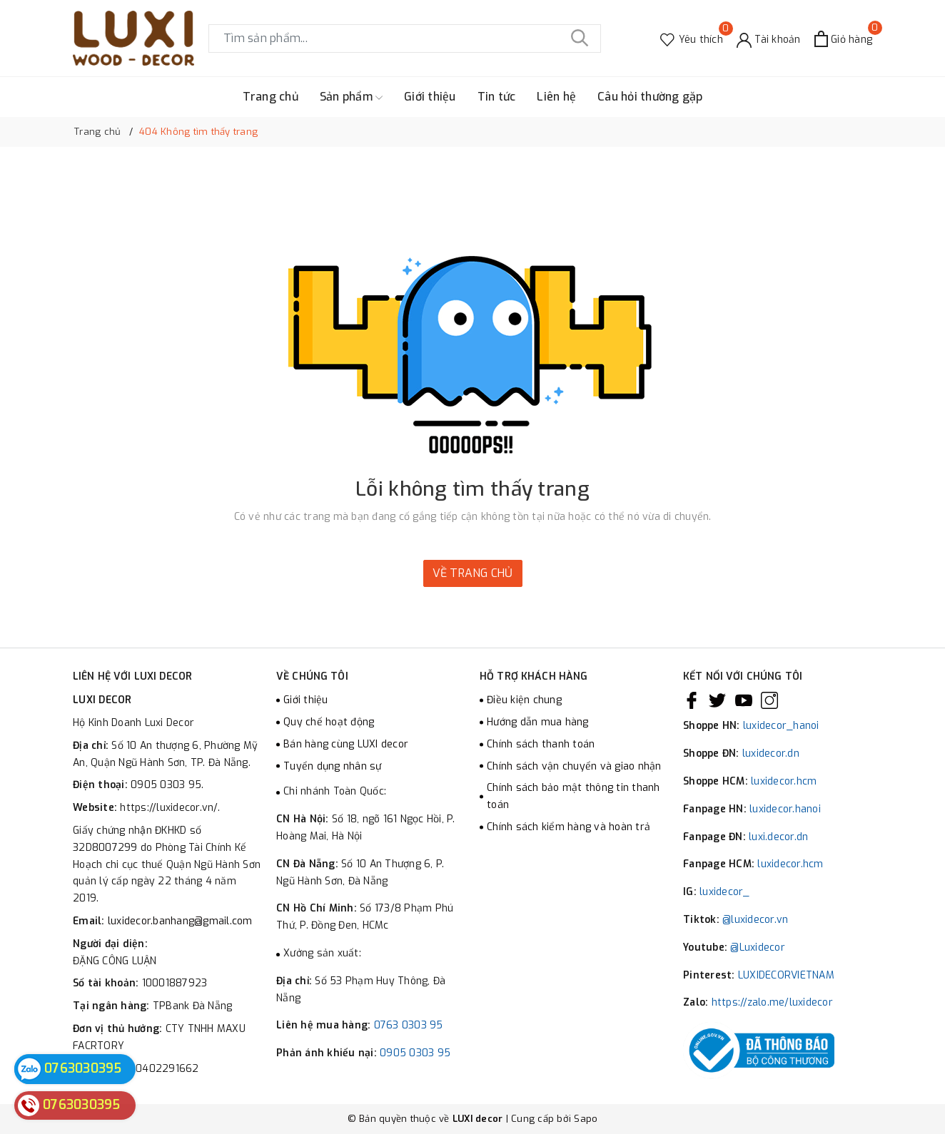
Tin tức (496, 96)
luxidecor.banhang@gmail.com (180, 921)
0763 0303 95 (408, 1025)
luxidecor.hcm (784, 781)
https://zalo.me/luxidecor (772, 1002)
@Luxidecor (757, 947)
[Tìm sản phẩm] (404, 38)
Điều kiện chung (524, 700)
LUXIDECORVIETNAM (786, 975)
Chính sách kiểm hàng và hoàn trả (568, 827)
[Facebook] (691, 700)
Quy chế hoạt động (328, 722)
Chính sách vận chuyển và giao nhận (574, 766)
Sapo (585, 1119)
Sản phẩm (351, 97)
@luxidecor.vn (755, 919)
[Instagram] (769, 700)
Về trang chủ (473, 573)
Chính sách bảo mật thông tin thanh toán (573, 796)
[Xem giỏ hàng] (843, 39)
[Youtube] (743, 700)
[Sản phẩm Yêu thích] (691, 38)
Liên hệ (556, 96)
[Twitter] (717, 700)
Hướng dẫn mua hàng (538, 722)
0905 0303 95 (415, 1053)
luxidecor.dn (770, 753)
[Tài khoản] (769, 38)
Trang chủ (270, 96)
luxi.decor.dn (778, 837)
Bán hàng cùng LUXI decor (345, 744)
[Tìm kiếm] (579, 38)
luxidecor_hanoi (781, 725)
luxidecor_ (724, 892)
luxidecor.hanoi (785, 809)
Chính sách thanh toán (541, 744)
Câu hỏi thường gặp (650, 96)
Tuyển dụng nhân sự (332, 766)
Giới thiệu (430, 96)
